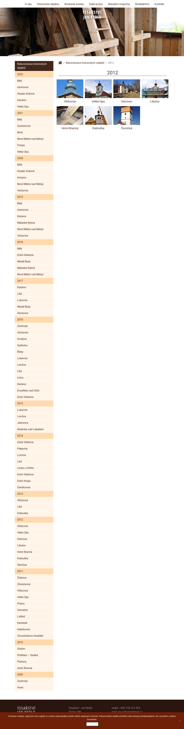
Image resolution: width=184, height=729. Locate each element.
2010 (20, 642)
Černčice (22, 564)
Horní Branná (24, 551)
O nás (28, 4)
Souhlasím (93, 724)
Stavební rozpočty (119, 4)
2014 (20, 435)
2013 (20, 493)
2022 (20, 74)
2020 (20, 158)
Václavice (22, 190)
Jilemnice (22, 422)
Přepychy (22, 448)
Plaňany (22, 661)
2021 (20, 113)
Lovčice (21, 364)
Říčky (20, 351)
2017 (20, 280)
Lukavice (22, 300)
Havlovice (22, 87)
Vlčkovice (22, 500)
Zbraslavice (23, 584)
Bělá (19, 164)
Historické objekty (48, 4)
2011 (20, 571)
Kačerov (21, 100)
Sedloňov (22, 345)
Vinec (20, 687)
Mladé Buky (24, 261)
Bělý (19, 80)
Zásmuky (22, 326)
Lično (20, 377)
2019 (20, 196)
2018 (20, 242)
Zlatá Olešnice (25, 442)
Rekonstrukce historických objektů (32, 65)
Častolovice (23, 125)
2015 (20, 403)
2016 (20, 319)
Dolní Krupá (24, 480)
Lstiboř (21, 616)
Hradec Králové (25, 93)
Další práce (96, 4)
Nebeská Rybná (26, 222)
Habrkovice (23, 629)
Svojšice (22, 338)
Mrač (20, 132)
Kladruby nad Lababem (30, 429)
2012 (20, 519)
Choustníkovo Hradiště (30, 635)
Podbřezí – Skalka (27, 655)
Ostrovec (22, 539)
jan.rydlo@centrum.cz (130, 711)
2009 (20, 674)
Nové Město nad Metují (30, 138)
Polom (21, 603)
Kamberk (22, 622)
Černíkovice (23, 487)
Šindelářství (142, 4)
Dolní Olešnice (25, 255)
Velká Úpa (23, 106)
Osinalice (22, 610)
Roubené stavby (74, 4)
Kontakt (159, 4)
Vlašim (21, 648)
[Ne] (180, 720)
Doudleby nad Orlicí (28, 390)
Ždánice (21, 577)
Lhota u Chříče (25, 468)
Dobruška (22, 513)
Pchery (21, 145)
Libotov (21, 545)
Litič (19, 293)
